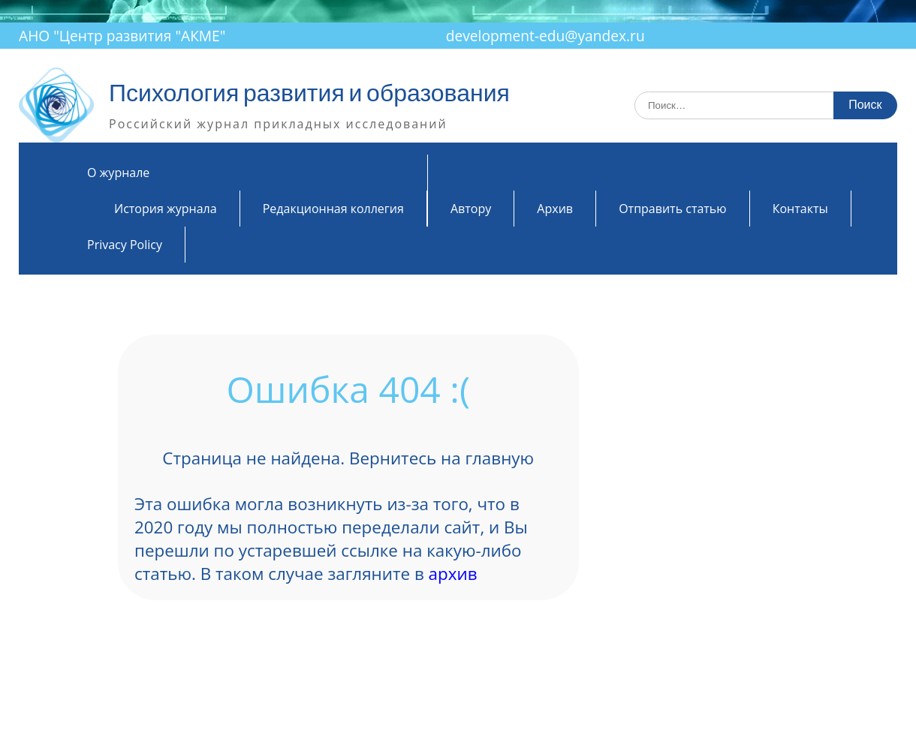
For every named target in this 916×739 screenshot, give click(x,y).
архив (453, 573)
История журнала (165, 208)
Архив (555, 208)
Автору (470, 208)
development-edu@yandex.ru (545, 36)
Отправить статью (672, 208)
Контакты (800, 208)
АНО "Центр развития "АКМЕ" (122, 36)
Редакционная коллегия (333, 208)
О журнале (118, 172)
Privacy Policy (124, 244)
